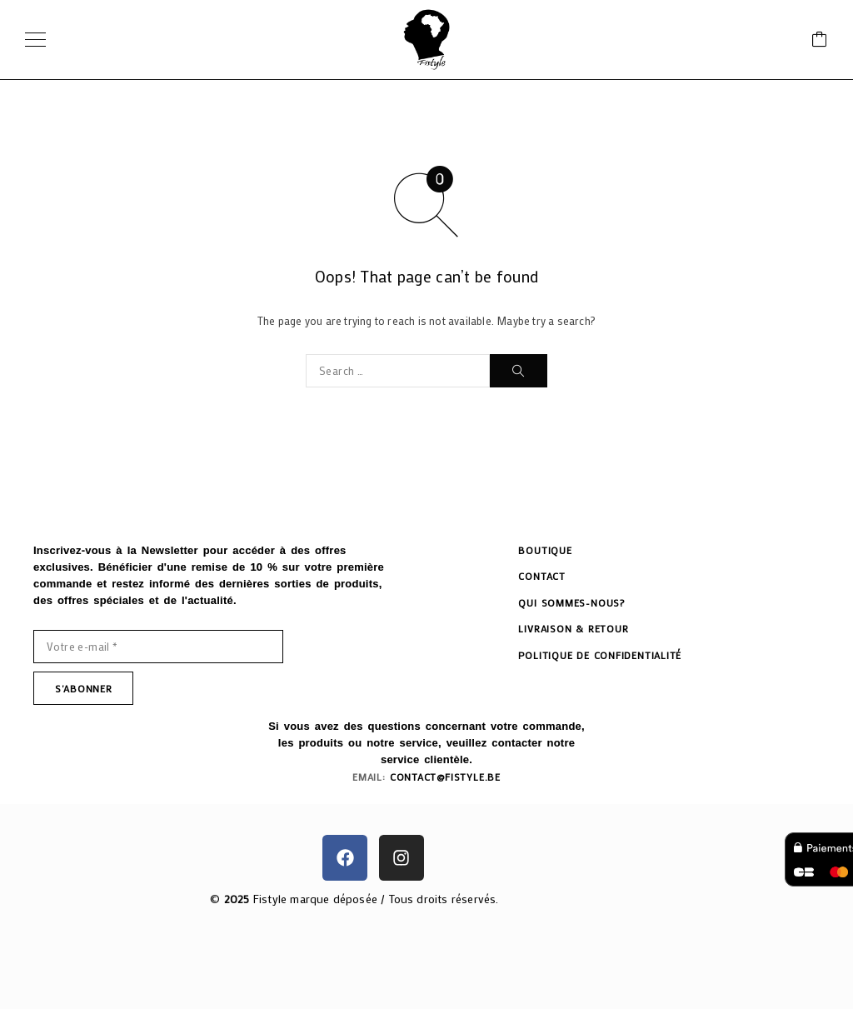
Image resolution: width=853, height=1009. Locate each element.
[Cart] (819, 40)
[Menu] (35, 40)
